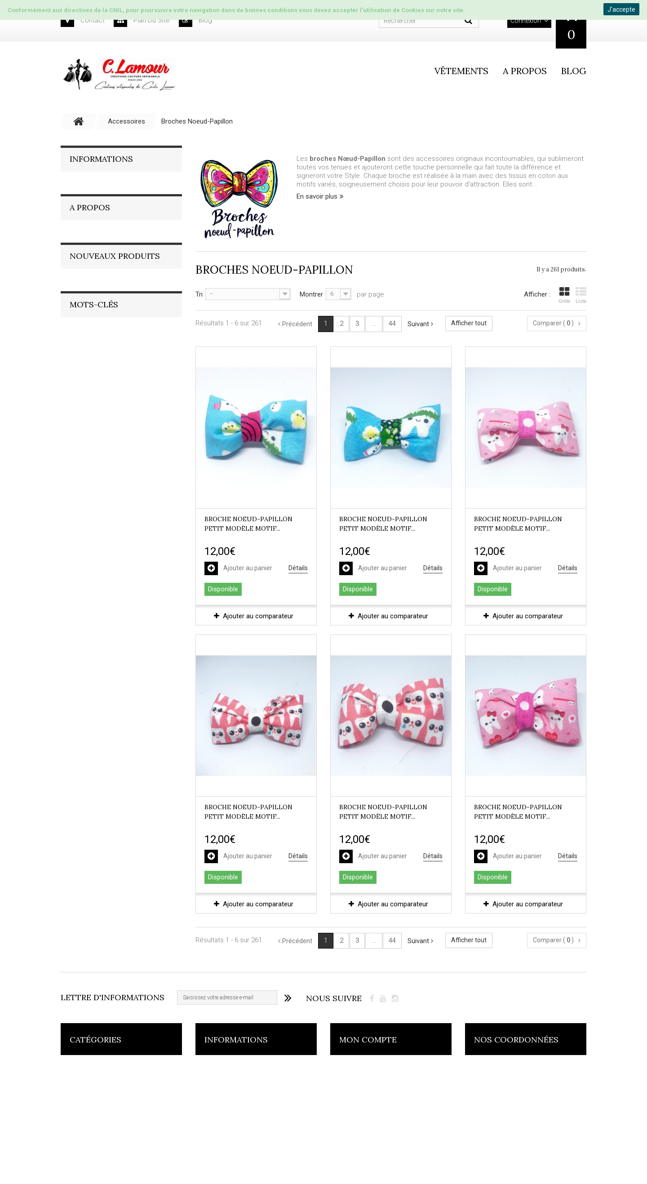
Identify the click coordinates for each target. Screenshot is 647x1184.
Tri (199, 294)
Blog (573, 70)
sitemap (216, 1157)
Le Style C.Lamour (104, 305)
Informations (101, 159)
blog (195, 20)
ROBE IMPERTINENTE (94, 627)
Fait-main (89, 320)
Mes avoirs (355, 1104)
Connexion (525, 20)
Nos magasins (97, 230)
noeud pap (80, 587)
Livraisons (91, 215)
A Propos (90, 264)
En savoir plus (317, 196)
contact (83, 20)
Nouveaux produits (115, 395)
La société (92, 290)
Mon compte (368, 1039)
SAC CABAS (142, 614)
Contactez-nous (228, 1104)
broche (152, 587)
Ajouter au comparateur (258, 616)
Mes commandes (366, 1068)
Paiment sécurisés (104, 199)
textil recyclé (83, 600)
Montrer (311, 294)
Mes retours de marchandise (383, 1086)
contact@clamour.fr (526, 1153)
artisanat (118, 587)
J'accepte (621, 9)
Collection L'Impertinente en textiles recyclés (112, 1091)
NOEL (108, 614)
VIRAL (143, 600)
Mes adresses (361, 1121)
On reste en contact (106, 361)
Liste (581, 295)
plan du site (142, 20)
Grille (564, 295)
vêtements (461, 70)
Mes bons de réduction (374, 1157)
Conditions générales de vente (123, 184)
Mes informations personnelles (386, 1139)
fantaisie (77, 614)
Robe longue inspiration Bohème (136, 429)
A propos (525, 70)
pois (119, 600)
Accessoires (89, 1068)
